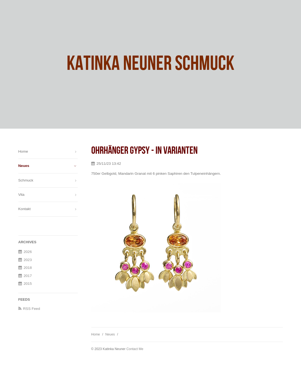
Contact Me (134, 349)
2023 (28, 260)
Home (95, 334)
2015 (28, 284)
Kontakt (24, 209)
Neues (110, 334)
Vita (21, 195)
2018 (28, 268)
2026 (28, 252)
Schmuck (25, 180)
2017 (28, 276)
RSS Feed (31, 309)
